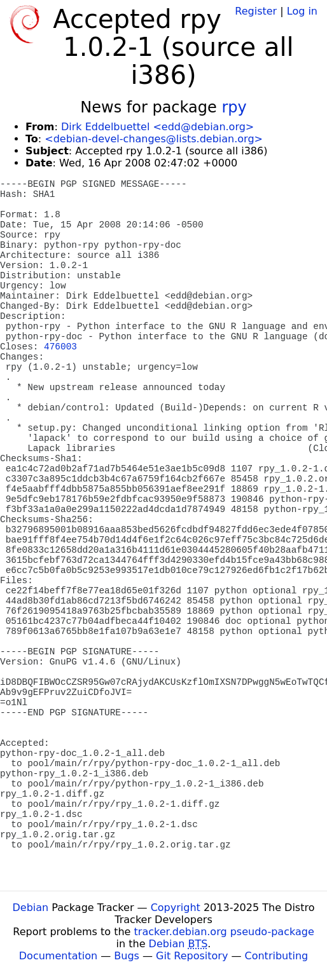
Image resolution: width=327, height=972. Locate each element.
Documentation (58, 956)
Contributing (277, 956)
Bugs (126, 956)
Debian (31, 907)
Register (256, 11)
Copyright (175, 907)
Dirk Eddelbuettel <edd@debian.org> (157, 127)
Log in (302, 11)
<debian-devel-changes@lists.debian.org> (154, 139)
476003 (60, 347)
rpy (233, 107)
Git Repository (192, 956)
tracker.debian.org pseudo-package (224, 932)
